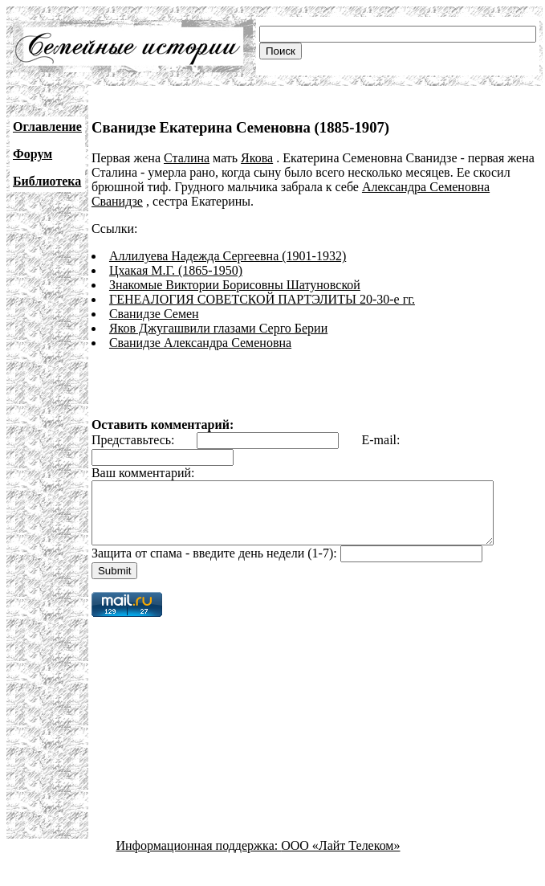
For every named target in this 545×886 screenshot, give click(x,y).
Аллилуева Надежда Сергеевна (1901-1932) (227, 256)
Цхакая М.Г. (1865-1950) (175, 270)
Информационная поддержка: (199, 857)
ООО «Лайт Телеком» (340, 857)
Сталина (186, 158)
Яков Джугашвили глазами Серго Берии (218, 328)
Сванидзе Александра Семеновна (200, 342)
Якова (257, 158)
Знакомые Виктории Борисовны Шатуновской (234, 285)
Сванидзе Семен (154, 314)
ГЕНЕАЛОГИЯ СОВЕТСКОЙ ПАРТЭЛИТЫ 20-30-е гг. (262, 299)
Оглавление (47, 126)
